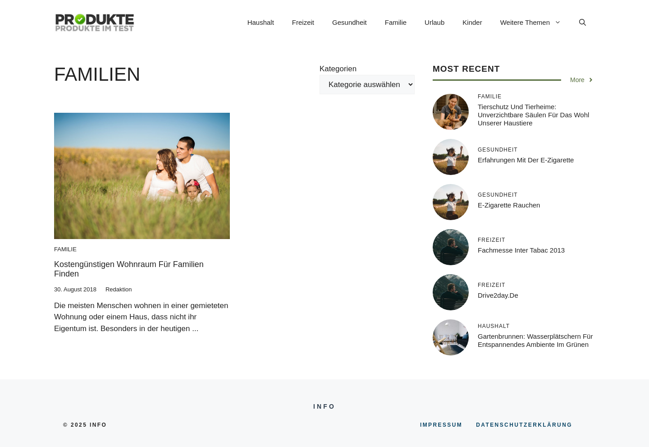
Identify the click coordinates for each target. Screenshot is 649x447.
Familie (396, 22)
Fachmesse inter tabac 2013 (521, 250)
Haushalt (260, 22)
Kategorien (338, 69)
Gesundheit (349, 22)
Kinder (472, 22)
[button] (582, 22)
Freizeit (303, 22)
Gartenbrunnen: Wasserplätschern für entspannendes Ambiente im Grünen (535, 340)
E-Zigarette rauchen (509, 205)
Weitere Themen (535, 22)
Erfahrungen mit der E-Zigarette (526, 160)
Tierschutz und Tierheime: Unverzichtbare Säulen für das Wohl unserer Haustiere (533, 115)
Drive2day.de (498, 295)
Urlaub (434, 22)
